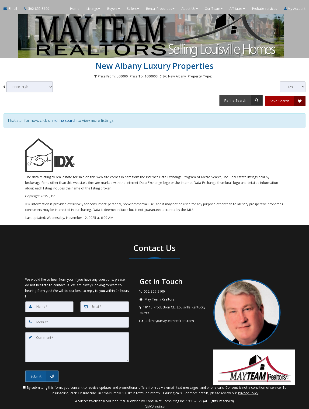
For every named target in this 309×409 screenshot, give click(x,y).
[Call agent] (34, 9)
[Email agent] (173, 318)
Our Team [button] (213, 9)
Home (74, 9)
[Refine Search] (240, 100)
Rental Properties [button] (160, 9)
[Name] (49, 303)
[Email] (104, 303)
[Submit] (42, 373)
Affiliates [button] (237, 9)
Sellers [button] (133, 9)
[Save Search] (285, 100)
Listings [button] (93, 9)
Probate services (264, 9)
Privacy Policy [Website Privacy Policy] (248, 390)
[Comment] (77, 344)
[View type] (293, 86)
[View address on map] (173, 307)
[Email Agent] (11, 9)
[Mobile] (77, 319)
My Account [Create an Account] (295, 9)
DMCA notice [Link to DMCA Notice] (155, 404)
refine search (65, 118)
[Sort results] (29, 86)
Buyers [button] (113, 9)
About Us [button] (189, 9)
